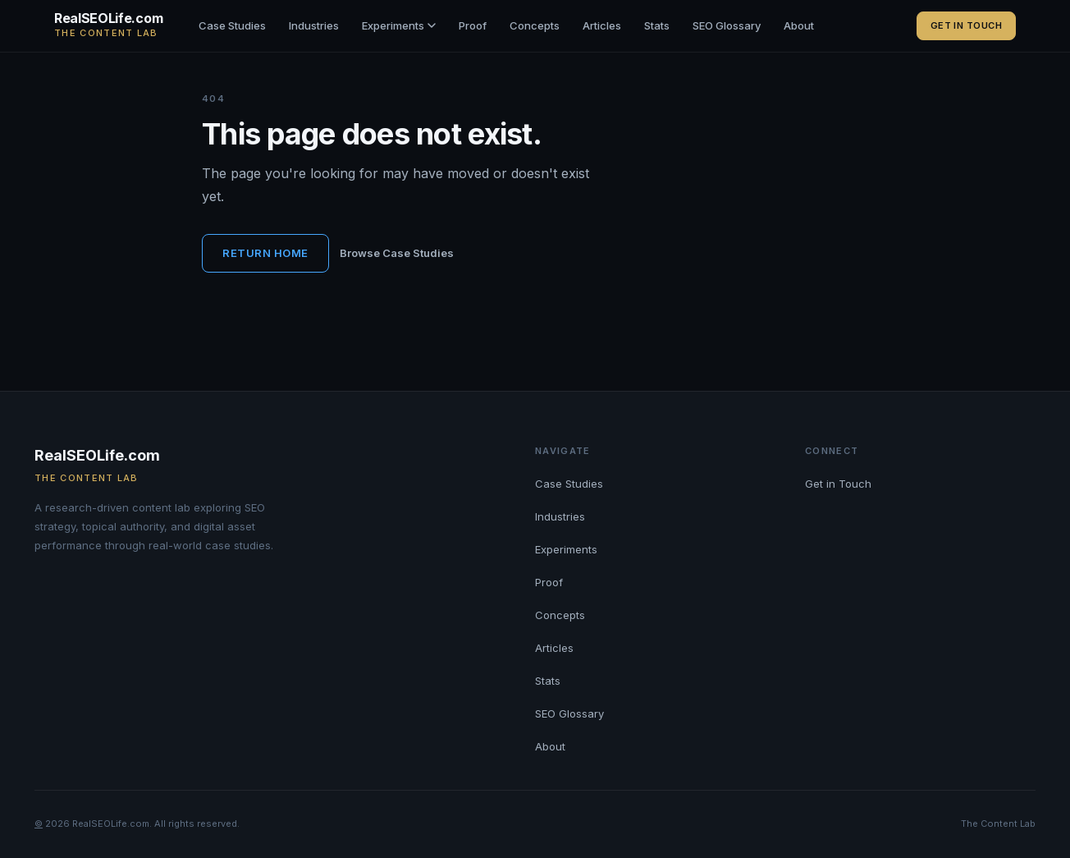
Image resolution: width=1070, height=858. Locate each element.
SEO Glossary (727, 25)
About (799, 25)
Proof (473, 25)
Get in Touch (966, 25)
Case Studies (232, 25)
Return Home (265, 252)
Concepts (535, 25)
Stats (657, 25)
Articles (602, 25)
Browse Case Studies (397, 252)
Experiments (399, 25)
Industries (314, 25)
